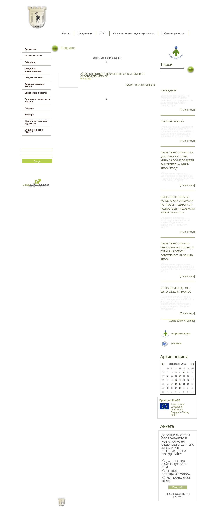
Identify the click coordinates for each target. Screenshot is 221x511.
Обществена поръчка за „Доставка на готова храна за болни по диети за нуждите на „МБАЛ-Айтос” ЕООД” (177, 160)
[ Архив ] (177, 496)
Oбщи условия (95, 505)
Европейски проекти (36, 93)
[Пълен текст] (187, 110)
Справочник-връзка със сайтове (37, 100)
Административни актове (34, 85)
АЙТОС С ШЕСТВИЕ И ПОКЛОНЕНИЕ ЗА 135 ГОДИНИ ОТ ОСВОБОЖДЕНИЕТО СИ (112, 75)
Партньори (114, 505)
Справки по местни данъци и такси (133, 33)
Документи (30, 49)
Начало (66, 33)
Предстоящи (85, 33)
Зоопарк (29, 114)
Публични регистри (173, 33)
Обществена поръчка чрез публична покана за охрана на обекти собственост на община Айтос (177, 251)
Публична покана (172, 121)
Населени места (33, 56)
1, (107, 61)
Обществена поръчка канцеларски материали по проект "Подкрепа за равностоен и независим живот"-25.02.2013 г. (178, 205)
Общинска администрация (33, 69)
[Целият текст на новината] (140, 85)
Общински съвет (34, 77)
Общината (30, 62)
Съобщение (168, 90)
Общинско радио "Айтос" (34, 131)
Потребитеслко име (33, 146)
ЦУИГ (103, 33)
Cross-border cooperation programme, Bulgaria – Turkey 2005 (180, 409)
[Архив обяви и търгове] (182, 320)
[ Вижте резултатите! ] (178, 493)
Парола (26, 153)
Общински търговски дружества (36, 122)
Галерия (29, 108)
